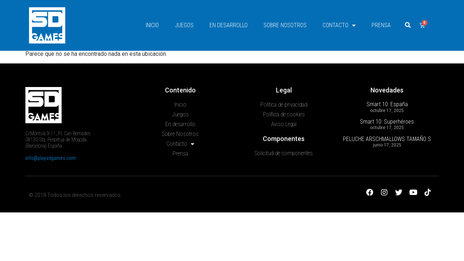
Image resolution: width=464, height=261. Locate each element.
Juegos (184, 25)
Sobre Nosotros (285, 25)
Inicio (152, 25)
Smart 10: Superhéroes (387, 149)
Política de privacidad (283, 132)
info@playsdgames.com (50, 185)
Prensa (381, 25)
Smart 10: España (387, 131)
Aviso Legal (284, 151)
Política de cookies (284, 141)
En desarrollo (229, 25)
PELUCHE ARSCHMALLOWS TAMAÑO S (387, 166)
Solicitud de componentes (284, 180)
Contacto (339, 25)
